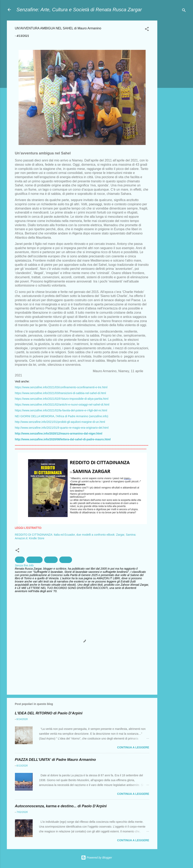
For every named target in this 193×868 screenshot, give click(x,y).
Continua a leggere (133, 747)
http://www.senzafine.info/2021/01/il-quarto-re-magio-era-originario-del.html (62, 427)
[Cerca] (184, 11)
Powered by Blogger (96, 857)
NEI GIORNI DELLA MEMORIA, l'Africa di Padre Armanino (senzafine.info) (61, 416)
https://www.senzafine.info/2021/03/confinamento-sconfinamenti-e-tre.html (61, 387)
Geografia (34, 559)
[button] (146, 30)
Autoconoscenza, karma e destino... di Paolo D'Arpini (61, 806)
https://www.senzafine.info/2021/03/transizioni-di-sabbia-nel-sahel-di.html (60, 393)
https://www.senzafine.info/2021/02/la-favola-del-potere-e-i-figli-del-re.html (61, 410)
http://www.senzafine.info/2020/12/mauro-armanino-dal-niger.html (58, 433)
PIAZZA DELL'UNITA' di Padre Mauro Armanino (55, 760)
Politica (65, 559)
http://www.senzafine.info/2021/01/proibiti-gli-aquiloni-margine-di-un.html (60, 421)
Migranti (51, 559)
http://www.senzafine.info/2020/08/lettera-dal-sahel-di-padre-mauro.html (63, 439)
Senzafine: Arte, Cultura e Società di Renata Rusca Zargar (79, 9)
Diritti (20, 559)
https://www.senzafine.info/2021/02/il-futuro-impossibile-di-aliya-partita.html (61, 398)
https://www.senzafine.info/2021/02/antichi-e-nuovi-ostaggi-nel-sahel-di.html (62, 404)
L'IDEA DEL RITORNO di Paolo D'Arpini (48, 713)
